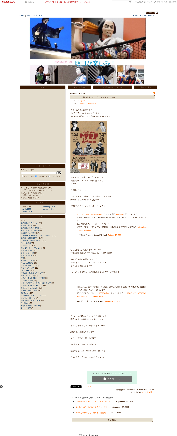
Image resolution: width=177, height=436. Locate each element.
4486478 (150, 13)
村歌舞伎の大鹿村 (27, 260)
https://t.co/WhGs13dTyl (93, 296)
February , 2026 (49, 207)
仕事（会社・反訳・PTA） (31, 301)
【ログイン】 (152, 15)
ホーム (22, 15)
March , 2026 (27, 212)
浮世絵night (25, 303)
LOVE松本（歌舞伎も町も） (31, 240)
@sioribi (119, 214)
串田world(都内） (27, 263)
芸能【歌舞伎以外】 (28, 265)
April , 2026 (27, 209)
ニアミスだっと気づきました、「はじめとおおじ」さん (93, 97)
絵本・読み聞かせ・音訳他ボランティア (36, 283)
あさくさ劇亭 (26, 308)
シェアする (86, 386)
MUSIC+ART (25, 270)
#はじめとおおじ (84, 214)
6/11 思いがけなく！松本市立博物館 (91, 413)
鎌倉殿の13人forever (28, 233)
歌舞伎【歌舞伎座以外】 (30, 238)
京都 (22, 258)
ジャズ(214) (81, 101)
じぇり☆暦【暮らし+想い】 (31, 286)
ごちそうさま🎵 (27, 281)
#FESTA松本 (104, 293)
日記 (28, 15)
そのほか (31, 2)
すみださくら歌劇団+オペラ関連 (33, 278)
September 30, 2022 (112, 301)
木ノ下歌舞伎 (26, 243)
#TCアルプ (131, 293)
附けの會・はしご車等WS (30, 306)
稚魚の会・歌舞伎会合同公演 (32, 273)
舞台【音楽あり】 (27, 250)
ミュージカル (26, 245)
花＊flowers (25, 293)
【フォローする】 (139, 15)
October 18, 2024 (115, 235)
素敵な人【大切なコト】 (30, 288)
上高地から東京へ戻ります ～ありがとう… (94, 401)
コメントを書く (147, 392)
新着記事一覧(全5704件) (113, 87)
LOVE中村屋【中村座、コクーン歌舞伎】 (36, 235)
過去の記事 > (145, 87)
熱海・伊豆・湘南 (27, 253)
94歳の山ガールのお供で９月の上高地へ (92, 407)
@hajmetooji (96, 214)
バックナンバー (42, 203)
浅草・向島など (27, 255)
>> (143, 2)
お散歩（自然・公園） (29, 291)
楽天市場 (172, 2)
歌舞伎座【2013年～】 (29, 223)
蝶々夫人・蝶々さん (28, 298)
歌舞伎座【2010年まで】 (30, 228)
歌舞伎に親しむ (27, 225)
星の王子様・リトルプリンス (32, 296)
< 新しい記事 (79, 87)
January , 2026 (48, 209)
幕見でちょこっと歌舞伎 (30, 230)
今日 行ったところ (28, 268)
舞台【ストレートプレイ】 (31, 248)
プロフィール (36, 15)
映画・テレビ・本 (27, 276)
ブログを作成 (162, 2)
